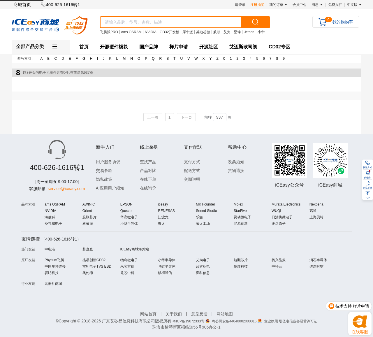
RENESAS (166, 211)
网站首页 (148, 314)
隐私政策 (104, 179)
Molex (238, 204)
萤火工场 (203, 224)
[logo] (50, 25)
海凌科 (50, 217)
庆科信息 (203, 273)
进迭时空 (316, 266)
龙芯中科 (127, 273)
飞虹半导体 (166, 266)
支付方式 (192, 161)
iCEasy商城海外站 (134, 249)
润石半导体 (318, 260)
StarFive (240, 211)
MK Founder (205, 204)
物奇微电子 (129, 260)
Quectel (126, 211)
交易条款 (104, 170)
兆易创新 (241, 224)
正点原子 (279, 224)
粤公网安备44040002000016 (235, 321)
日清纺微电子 (282, 217)
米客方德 (127, 266)
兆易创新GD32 (93, 260)
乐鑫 (199, 217)
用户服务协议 (108, 161)
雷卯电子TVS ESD (96, 266)
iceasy (163, 204)
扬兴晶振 (279, 260)
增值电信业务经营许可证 (298, 321)
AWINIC (88, 204)
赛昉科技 (52, 273)
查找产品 (148, 161)
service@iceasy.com (66, 188)
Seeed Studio (206, 211)
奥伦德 (87, 273)
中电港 (50, 249)
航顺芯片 (89, 217)
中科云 (277, 266)
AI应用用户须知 (110, 188)
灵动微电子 (242, 217)
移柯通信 (165, 273)
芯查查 (87, 249)
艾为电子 (203, 260)
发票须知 (236, 161)
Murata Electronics (286, 204)
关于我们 (174, 314)
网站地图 (225, 314)
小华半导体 (129, 224)
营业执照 (271, 321)
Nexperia (316, 204)
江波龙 (163, 217)
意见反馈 (199, 314)
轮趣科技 (241, 266)
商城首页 (22, 4)
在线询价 (148, 188)
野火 (161, 224)
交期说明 (192, 179)
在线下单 (148, 179)
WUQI (276, 211)
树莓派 (87, 224)
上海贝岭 (316, 217)
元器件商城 (53, 284)
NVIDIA (50, 211)
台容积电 (203, 266)
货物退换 (236, 170)
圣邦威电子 (53, 224)
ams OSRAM (55, 204)
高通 (312, 211)
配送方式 (192, 170)
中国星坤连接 (55, 266)
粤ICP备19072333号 (188, 321)
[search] (255, 22)
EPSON (126, 204)
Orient (87, 211)
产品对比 (148, 170)
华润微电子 (129, 217)
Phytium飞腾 (54, 260)
